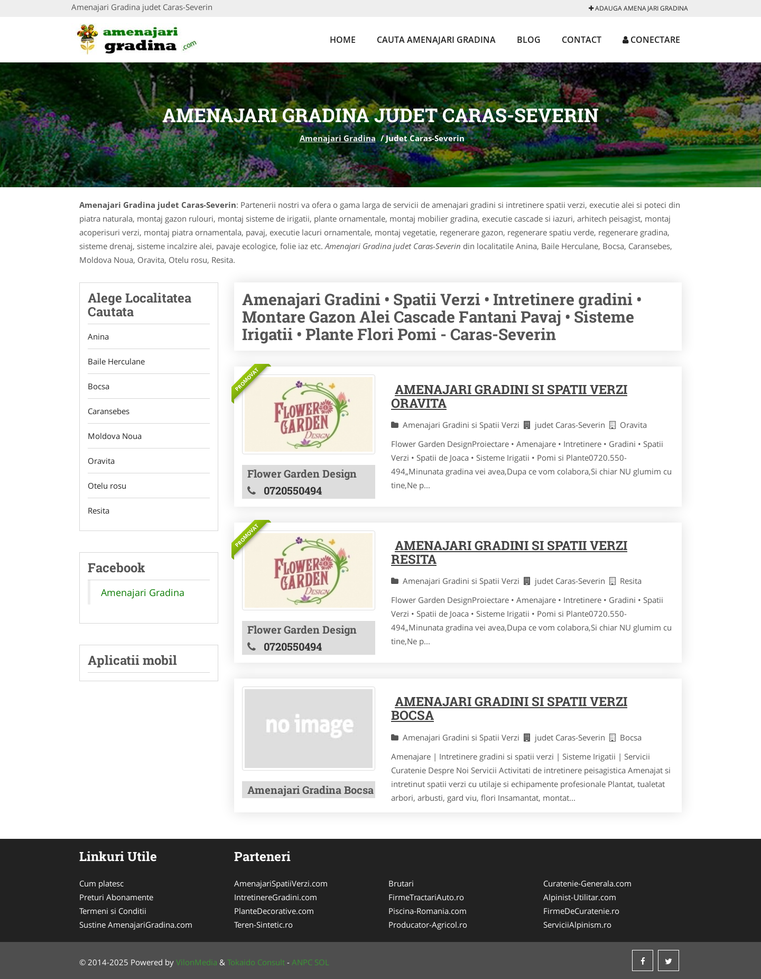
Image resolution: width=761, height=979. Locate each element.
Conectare (651, 39)
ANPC (302, 962)
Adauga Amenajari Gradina (638, 8)
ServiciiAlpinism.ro (577, 924)
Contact (581, 39)
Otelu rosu (107, 485)
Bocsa (98, 386)
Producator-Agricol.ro (427, 924)
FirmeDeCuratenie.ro (581, 910)
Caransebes (108, 411)
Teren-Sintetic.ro (263, 924)
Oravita (101, 460)
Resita (98, 510)
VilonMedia (196, 962)
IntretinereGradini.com (275, 897)
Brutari (401, 883)
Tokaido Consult (256, 962)
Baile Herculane (116, 361)
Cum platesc (101, 883)
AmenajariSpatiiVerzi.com (281, 883)
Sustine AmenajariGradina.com (135, 924)
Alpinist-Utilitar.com (579, 897)
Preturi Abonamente (116, 897)
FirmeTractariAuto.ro (426, 897)
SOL (321, 962)
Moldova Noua (115, 436)
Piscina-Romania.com (427, 910)
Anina (98, 336)
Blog (529, 39)
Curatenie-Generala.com (587, 883)
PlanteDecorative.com (274, 910)
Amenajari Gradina (338, 138)
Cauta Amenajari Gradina (436, 39)
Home (343, 39)
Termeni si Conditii (112, 910)
